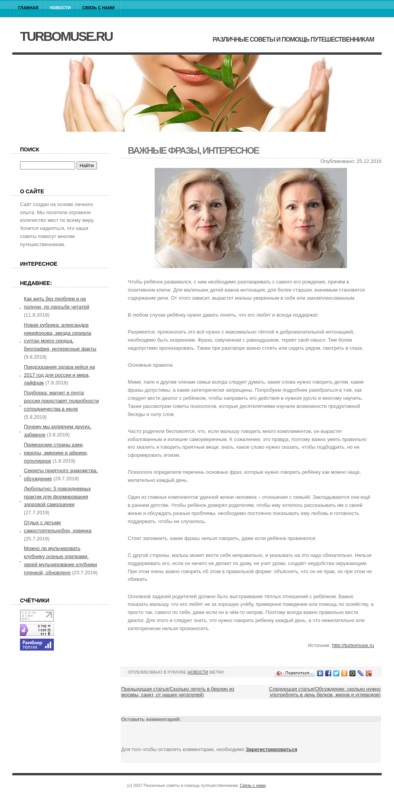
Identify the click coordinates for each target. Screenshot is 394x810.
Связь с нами (98, 7)
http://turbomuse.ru (353, 645)
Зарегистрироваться (271, 749)
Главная (28, 7)
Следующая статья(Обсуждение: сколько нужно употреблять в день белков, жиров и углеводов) (325, 692)
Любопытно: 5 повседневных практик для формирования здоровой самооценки (57, 497)
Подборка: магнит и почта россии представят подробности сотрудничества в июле (61, 401)
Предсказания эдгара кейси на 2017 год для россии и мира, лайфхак (59, 375)
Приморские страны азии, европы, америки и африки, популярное (56, 453)
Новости (60, 7)
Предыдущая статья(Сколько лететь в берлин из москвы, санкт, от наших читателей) (177, 692)
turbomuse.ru (66, 36)
